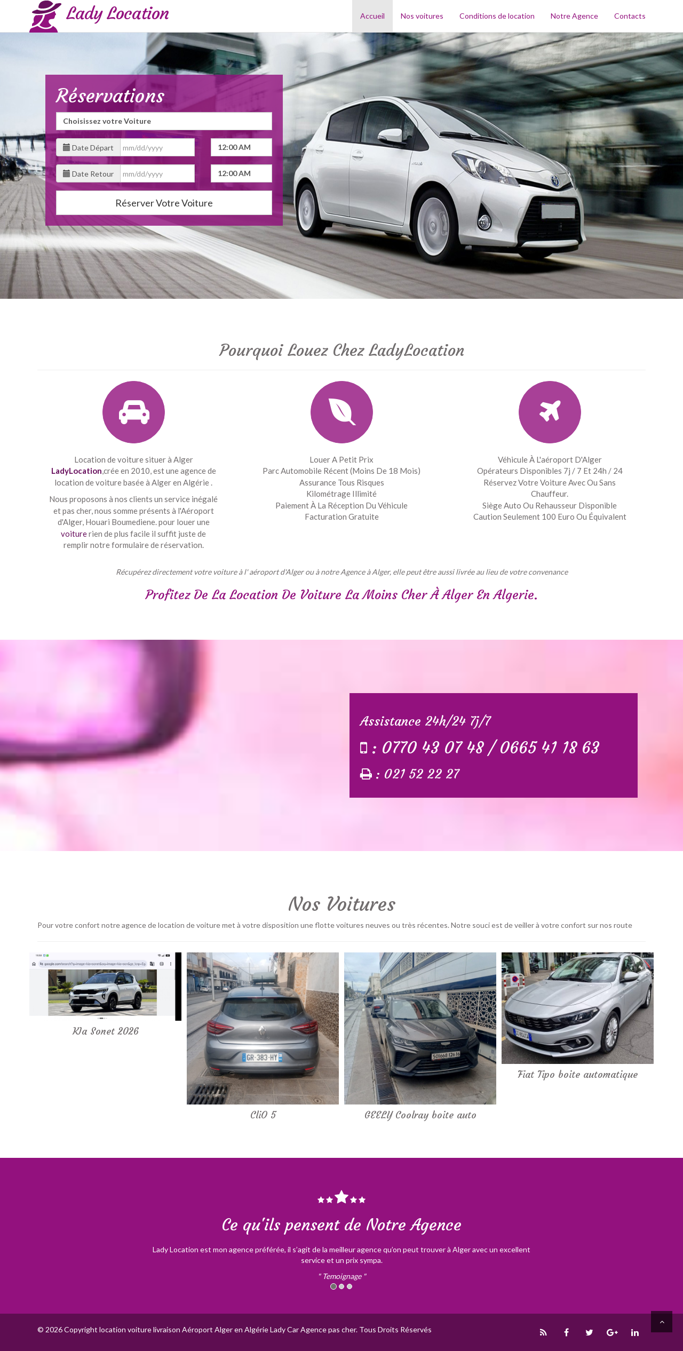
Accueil (372, 15)
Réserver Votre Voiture (164, 203)
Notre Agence (574, 15)
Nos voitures (422, 15)
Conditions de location (497, 15)
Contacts (630, 15)
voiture (74, 533)
